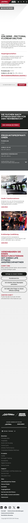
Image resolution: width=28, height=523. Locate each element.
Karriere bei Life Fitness (8, 492)
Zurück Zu (5, 4)
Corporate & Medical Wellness (10, 450)
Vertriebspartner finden (8, 481)
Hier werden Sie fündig (10, 125)
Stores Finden (5, 484)
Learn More (4, 206)
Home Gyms (5, 445)
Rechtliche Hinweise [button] (7, 515)
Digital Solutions (6, 463)
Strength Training (6, 458)
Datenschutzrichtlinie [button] (7, 513)
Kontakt (22, 84)
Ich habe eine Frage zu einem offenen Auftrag (14, 289)
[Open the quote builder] (24, 2)
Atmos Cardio (5, 465)
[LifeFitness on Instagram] (10, 507)
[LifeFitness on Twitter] (14, 507)
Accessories (4, 460)
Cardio (3, 456)
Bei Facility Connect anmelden (10, 494)
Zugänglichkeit (5, 489)
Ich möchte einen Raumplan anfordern (14, 283)
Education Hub (5, 476)
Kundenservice (14, 278)
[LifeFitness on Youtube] (18, 507)
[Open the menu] (26, 2)
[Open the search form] (21, 2)
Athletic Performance (7, 448)
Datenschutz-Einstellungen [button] (16, 511)
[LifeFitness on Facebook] (5, 507)
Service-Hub (5, 473)
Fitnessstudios (5, 438)
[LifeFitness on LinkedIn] (1, 507)
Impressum (4, 497)
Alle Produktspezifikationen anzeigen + (14, 75)
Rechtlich (4, 487)
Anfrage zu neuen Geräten (14, 274)
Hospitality (4, 440)
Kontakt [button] (3, 511)
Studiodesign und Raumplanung (11, 471)
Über (2, 479)
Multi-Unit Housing (7, 443)
